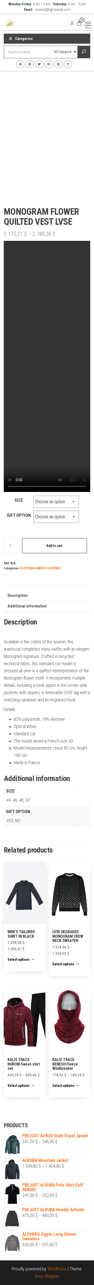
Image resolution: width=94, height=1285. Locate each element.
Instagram (30, 64)
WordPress (56, 1268)
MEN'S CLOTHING (48, 568)
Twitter (39, 64)
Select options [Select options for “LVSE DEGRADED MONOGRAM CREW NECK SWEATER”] (63, 964)
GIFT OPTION (19, 515)
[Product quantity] (12, 545)
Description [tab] (18, 595)
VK (58, 64)
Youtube (49, 64)
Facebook (20, 64)
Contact (68, 64)
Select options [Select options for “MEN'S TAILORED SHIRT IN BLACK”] (19, 960)
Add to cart (54, 546)
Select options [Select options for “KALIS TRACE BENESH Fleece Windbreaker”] (63, 1086)
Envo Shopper (47, 1276)
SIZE (19, 500)
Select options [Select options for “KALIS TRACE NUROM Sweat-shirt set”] (19, 1086)
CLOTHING (27, 568)
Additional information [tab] (27, 606)
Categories (24, 38)
